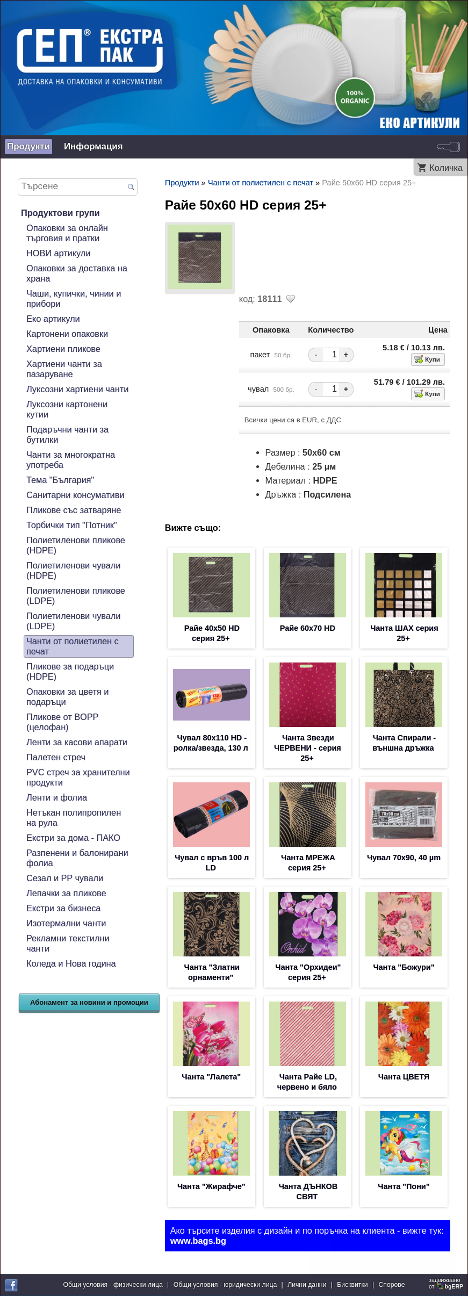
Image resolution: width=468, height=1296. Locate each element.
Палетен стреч (55, 757)
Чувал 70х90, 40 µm (404, 857)
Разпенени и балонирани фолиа (77, 858)
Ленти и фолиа (56, 797)
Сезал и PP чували (64, 878)
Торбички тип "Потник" (71, 525)
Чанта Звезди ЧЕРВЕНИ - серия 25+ (307, 747)
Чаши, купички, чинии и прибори (73, 298)
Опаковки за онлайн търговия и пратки (67, 233)
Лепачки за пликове (66, 893)
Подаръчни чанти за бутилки (67, 434)
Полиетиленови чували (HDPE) (73, 570)
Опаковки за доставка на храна (76, 273)
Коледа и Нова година (71, 963)
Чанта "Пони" (403, 1186)
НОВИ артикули (58, 253)
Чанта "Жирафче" (211, 1186)
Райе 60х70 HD (307, 628)
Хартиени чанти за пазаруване (64, 369)
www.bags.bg (198, 1240)
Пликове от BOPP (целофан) (62, 722)
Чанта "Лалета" (211, 1076)
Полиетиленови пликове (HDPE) (75, 545)
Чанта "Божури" (403, 967)
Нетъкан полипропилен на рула (73, 817)
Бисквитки (352, 1284)
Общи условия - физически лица (113, 1284)
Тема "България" (60, 480)
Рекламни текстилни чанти (67, 943)
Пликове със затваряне (73, 510)
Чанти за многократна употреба (70, 460)
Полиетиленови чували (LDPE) (73, 621)
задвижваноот (447, 1283)
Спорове (392, 1284)
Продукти (28, 146)
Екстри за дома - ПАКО (73, 838)
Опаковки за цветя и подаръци (67, 697)
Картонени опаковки (67, 334)
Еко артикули (53, 318)
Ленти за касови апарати (76, 742)
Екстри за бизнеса (63, 908)
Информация (93, 146)
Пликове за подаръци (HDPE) (70, 671)
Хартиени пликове (63, 349)
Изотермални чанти (66, 923)
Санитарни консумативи (75, 495)
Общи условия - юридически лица (225, 1284)
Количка (446, 167)
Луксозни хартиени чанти (77, 389)
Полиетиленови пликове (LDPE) (75, 596)
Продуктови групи (60, 213)
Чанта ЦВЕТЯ (403, 1076)
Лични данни (306, 1284)
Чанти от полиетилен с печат (72, 646)
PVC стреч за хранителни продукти (78, 777)
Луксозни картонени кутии (66, 409)
